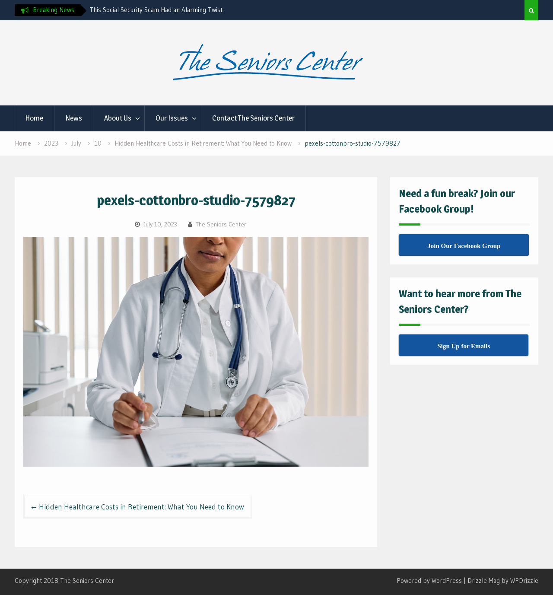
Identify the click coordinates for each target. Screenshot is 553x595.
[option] (167, 10)
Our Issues (172, 118)
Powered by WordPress (429, 580)
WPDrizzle (524, 580)
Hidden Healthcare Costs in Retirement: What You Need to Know (141, 506)
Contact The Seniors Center (253, 118)
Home (34, 118)
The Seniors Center (221, 224)
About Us (117, 118)
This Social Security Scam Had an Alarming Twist (155, 10)
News (73, 118)
